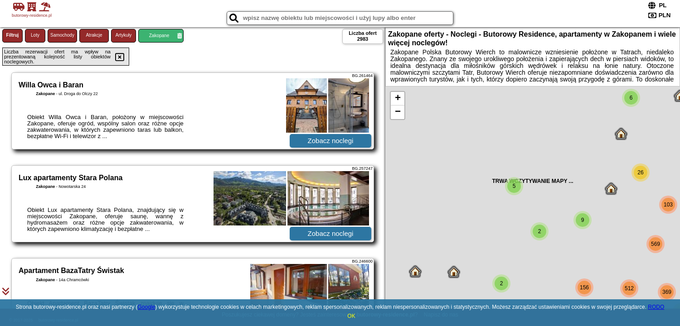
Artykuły (124, 35)
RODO (656, 307)
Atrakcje (94, 35)
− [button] (398, 112)
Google (146, 307)
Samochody (62, 35)
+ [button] (398, 98)
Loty (35, 35)
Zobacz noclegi (331, 140)
